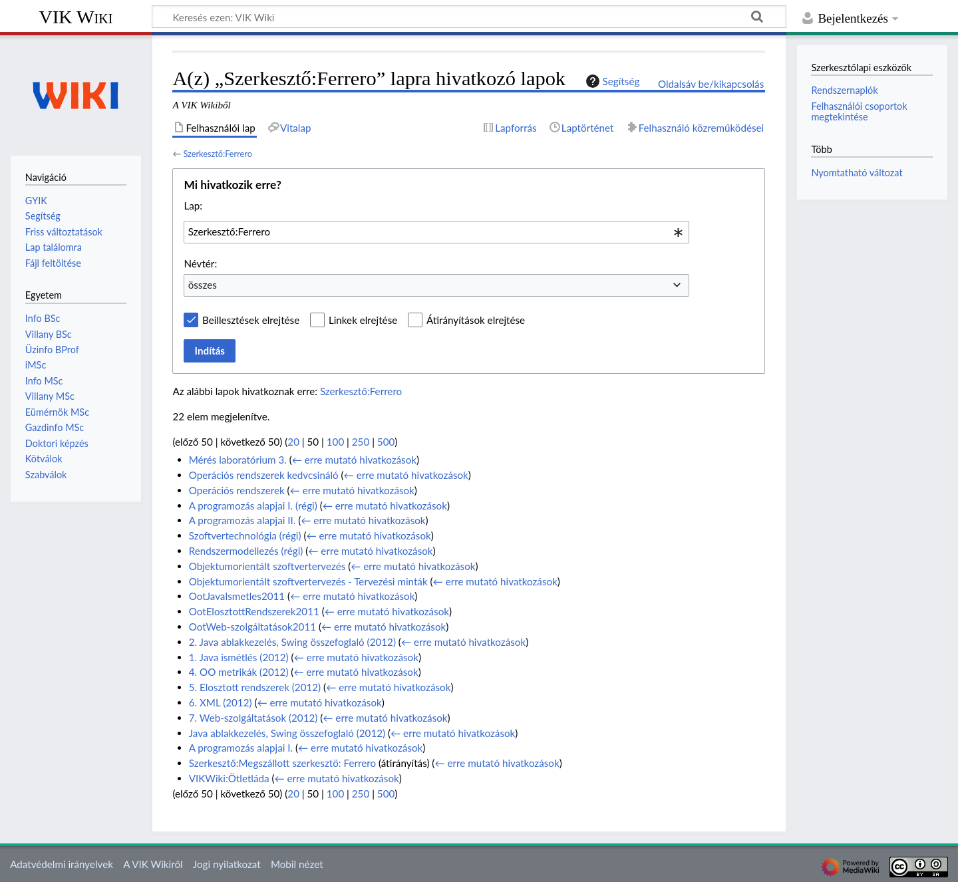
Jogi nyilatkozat (227, 864)
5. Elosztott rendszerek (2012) (255, 687)
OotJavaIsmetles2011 (237, 596)
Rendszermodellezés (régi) (246, 551)
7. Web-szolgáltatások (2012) (253, 718)
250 (360, 442)
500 (386, 442)
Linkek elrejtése (363, 320)
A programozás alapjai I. (241, 748)
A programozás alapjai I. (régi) (253, 506)
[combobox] (436, 232)
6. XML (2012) (220, 702)
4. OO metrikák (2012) (239, 672)
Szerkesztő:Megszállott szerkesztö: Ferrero (282, 763)
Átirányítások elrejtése (475, 320)
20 (293, 442)
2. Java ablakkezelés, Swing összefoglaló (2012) (292, 642)
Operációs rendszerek (237, 490)
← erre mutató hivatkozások (354, 460)
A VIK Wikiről (152, 864)
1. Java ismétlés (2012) (239, 657)
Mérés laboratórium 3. (238, 460)
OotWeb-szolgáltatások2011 (252, 627)
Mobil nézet (297, 864)
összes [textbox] (202, 285)
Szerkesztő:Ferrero (217, 153)
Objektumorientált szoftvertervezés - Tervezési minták (308, 581)
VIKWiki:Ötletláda (229, 778)
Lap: (193, 206)
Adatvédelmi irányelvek (61, 864)
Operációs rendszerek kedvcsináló (264, 475)
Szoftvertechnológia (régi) (245, 535)
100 (335, 442)
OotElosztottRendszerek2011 (254, 611)
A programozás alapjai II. (242, 520)
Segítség (611, 81)
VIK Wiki (76, 17)
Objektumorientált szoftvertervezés (267, 566)
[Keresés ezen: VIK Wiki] (469, 16)
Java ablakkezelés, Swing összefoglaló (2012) (287, 733)
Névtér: (200, 263)
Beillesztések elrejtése (250, 320)
